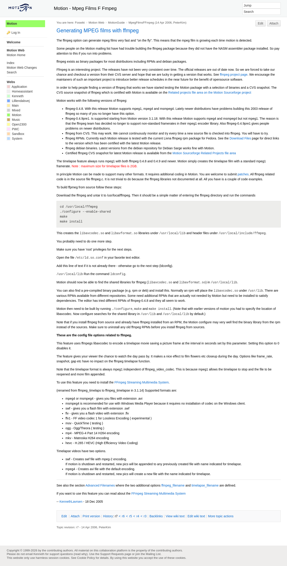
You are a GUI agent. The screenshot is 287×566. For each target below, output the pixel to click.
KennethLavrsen (70, 501)
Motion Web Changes (22, 67)
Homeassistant (20, 91)
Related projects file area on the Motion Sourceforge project (209, 92)
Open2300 (16, 124)
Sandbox (15, 134)
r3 (145, 516)
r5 (130, 516)
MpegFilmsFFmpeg (141, 22)
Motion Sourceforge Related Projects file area (204, 153)
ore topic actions (221, 516)
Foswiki (80, 22)
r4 (137, 516)
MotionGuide (116, 22)
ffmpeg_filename (173, 485)
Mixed (13, 110)
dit (64, 516)
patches (243, 174)
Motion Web (96, 22)
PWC (13, 129)
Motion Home (16, 55)
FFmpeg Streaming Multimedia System (141, 382)
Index (10, 63)
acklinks (156, 516)
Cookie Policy (86, 557)
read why (81, 554)
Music (13, 119)
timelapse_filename (205, 485)
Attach (274, 23)
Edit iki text (196, 516)
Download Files (240, 138)
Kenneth (15, 96)
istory (108, 516)
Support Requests (112, 554)
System (14, 138)
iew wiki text (175, 516)
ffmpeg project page (234, 74)
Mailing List (153, 554)
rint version (91, 516)
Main (13, 105)
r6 (123, 516)
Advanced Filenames (100, 485)
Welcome (13, 42)
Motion (12, 23)
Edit (260, 23)
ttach (75, 516)
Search (12, 72)
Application (17, 86)
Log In (15, 32)
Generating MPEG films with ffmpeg (98, 30)
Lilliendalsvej (18, 101)
